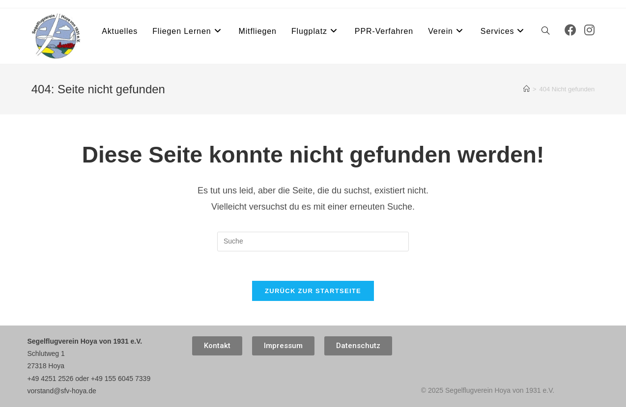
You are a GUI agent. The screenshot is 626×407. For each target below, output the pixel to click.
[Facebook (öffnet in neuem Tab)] (570, 30)
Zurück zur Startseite (313, 291)
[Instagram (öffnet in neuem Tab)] (589, 30)
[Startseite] (526, 89)
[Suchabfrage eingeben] (313, 241)
